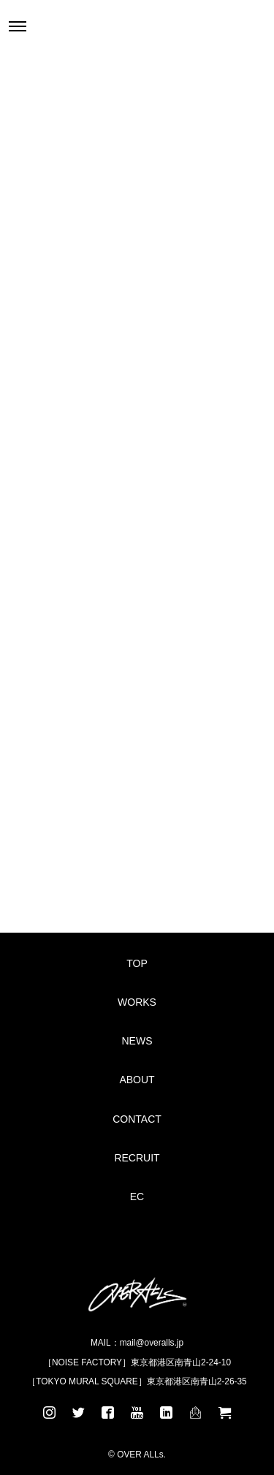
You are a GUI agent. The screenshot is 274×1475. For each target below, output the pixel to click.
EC (137, 1196)
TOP (137, 963)
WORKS (137, 1002)
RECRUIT (136, 1158)
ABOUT (136, 1079)
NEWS (137, 1041)
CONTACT (137, 1119)
